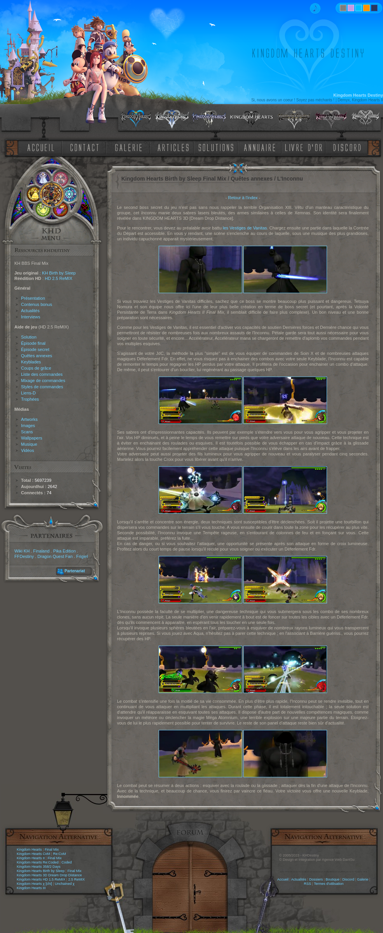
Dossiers (316, 879)
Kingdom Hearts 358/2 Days (39, 867)
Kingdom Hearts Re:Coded (38, 862)
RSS (307, 884)
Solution (29, 337)
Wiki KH (22, 551)
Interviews (30, 316)
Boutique (333, 879)
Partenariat (75, 571)
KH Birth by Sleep (59, 273)
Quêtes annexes (36, 355)
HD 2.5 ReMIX (58, 278)
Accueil (283, 879)
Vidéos (27, 450)
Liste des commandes (42, 374)
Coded (66, 862)
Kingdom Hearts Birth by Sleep (41, 871)
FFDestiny (24, 556)
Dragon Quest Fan (55, 556)
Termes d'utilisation (328, 884)
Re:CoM (59, 854)
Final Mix (52, 849)
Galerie (362, 879)
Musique (29, 444)
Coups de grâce (36, 368)
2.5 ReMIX (76, 879)
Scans (27, 431)
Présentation (33, 298)
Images (28, 425)
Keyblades (31, 362)
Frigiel (82, 556)
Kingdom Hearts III (31, 888)
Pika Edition (64, 551)
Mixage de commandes (43, 380)
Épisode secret (35, 349)
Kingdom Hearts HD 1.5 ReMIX (41, 879)
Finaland (41, 551)
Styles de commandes (42, 386)
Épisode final (33, 343)
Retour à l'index (242, 197)
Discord (348, 879)
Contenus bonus (36, 304)
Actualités (30, 310)
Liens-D (28, 393)
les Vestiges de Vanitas (245, 228)
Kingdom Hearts (29, 849)
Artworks (29, 419)
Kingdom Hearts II (31, 858)
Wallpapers (31, 438)
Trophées (30, 399)
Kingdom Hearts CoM (33, 854)
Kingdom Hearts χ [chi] (34, 884)
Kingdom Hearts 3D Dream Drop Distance (49, 875)
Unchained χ (64, 884)
